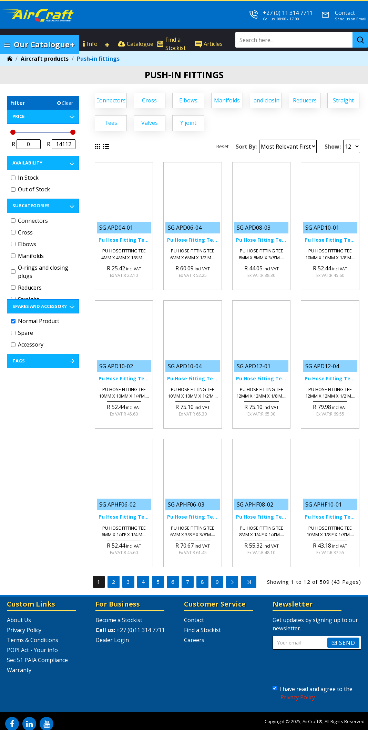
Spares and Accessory (39, 306)
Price (18, 116)
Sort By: (246, 146)
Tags (18, 361)
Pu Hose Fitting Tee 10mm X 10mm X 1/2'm (192, 379)
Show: (333, 146)
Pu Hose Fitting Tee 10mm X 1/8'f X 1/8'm (330, 517)
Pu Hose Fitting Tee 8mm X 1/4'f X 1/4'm (261, 517)
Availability (27, 163)
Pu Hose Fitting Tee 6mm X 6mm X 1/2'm (192, 240)
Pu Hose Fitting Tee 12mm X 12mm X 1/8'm (261, 379)
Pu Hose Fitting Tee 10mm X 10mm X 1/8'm (330, 240)
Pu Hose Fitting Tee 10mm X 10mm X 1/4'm (124, 379)
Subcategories (31, 205)
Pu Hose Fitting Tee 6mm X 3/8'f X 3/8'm (192, 517)
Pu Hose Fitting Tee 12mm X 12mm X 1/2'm (330, 379)
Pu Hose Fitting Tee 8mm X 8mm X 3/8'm (261, 240)
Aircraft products (45, 58)
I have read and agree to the (312, 693)
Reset (222, 146)
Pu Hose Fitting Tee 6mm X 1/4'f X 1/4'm (124, 517)
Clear (67, 103)
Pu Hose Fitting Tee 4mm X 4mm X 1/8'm (124, 240)
